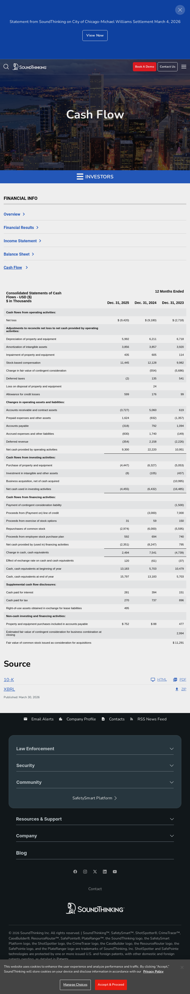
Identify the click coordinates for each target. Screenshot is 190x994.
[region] (95, 976)
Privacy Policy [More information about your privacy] (153, 971)
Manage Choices (75, 984)
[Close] (182, 967)
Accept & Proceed (111, 984)
